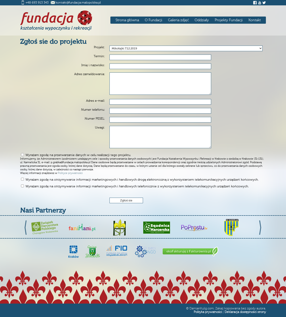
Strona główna (127, 20)
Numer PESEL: (95, 118)
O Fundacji (153, 20)
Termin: (99, 56)
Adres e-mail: (95, 101)
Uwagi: (100, 127)
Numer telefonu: (93, 110)
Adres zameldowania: (89, 74)
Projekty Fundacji (229, 20)
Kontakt (254, 20)
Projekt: (99, 47)
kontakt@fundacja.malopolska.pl (78, 2)
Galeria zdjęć (178, 20)
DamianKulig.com (201, 308)
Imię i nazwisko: (93, 65)
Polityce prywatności (70, 173)
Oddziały (202, 20)
